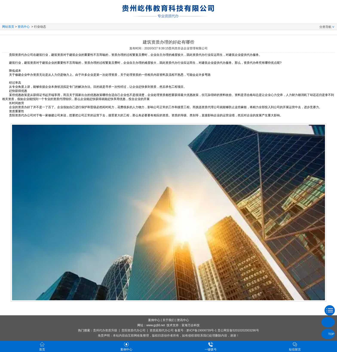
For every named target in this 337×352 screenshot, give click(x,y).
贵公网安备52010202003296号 (238, 330)
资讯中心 (24, 26)
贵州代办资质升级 (105, 330)
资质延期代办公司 (162, 330)
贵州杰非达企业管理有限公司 (188, 48)
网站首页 (8, 26)
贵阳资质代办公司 (133, 330)
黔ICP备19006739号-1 (202, 330)
